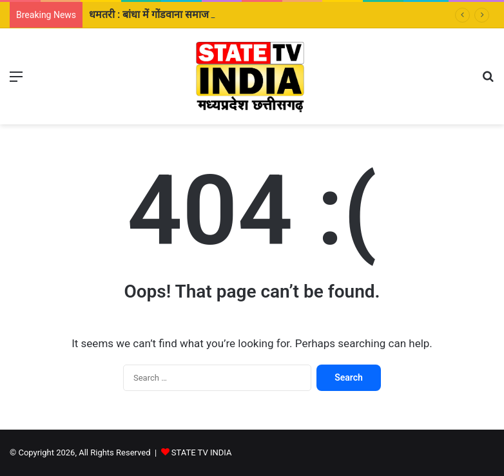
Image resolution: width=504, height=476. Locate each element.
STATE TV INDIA (201, 452)
